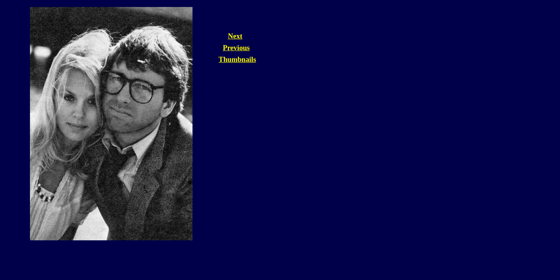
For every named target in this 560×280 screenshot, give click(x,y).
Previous (236, 48)
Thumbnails (237, 59)
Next (235, 36)
